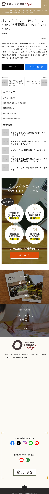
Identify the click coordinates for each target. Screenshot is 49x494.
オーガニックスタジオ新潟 (9, 10)
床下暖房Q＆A (8, 108)
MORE (24, 295)
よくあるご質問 (9, 98)
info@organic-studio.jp (20, 357)
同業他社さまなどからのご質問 (14, 103)
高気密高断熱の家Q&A (11, 118)
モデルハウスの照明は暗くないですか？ (28, 150)
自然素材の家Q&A (9, 113)
